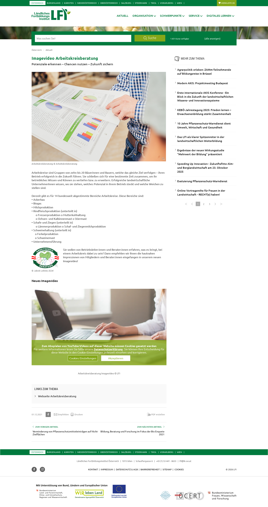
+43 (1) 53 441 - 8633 (166, 461)
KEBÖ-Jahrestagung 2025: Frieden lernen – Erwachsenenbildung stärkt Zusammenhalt (204, 112)
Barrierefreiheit (150, 469)
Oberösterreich (109, 3)
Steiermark (141, 3)
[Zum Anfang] (186, 204)
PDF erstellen (156, 414)
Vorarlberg (166, 3)
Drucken (76, 414)
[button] (144, 15)
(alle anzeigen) (212, 38)
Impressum (107, 469)
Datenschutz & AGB (127, 469)
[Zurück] (192, 204)
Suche (150, 38)
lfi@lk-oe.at (185, 461)
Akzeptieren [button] (115, 358)
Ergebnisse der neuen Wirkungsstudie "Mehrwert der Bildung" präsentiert (200, 152)
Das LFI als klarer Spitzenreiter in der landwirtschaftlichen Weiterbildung (200, 139)
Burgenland (54, 3)
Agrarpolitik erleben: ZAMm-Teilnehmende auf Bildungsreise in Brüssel (204, 71)
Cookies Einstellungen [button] (82, 358)
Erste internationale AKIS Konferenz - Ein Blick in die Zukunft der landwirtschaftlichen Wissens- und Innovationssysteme (205, 96)
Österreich (37, 3)
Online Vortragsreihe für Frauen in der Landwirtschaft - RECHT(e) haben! (201, 192)
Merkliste (228, 3)
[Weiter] (215, 204)
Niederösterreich (87, 3)
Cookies (179, 469)
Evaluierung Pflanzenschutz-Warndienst (202, 181)
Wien (179, 3)
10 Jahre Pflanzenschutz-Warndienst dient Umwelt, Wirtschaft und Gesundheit (204, 125)
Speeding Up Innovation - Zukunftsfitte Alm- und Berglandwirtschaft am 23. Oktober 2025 (205, 167)
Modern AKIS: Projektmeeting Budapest (202, 83)
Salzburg (126, 3)
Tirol (153, 3)
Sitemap (167, 469)
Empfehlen (61, 414)
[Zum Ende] (221, 204)
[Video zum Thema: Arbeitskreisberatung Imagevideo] (99, 327)
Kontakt (93, 469)
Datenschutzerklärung (108, 349)
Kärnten (69, 3)
